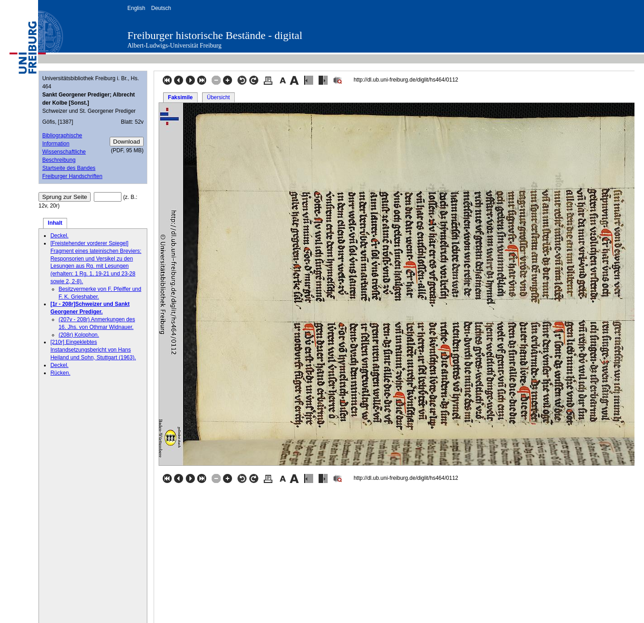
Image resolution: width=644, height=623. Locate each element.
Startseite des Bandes (68, 168)
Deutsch (161, 8)
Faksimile (180, 97)
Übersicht (218, 97)
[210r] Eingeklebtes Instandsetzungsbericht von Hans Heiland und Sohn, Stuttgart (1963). (93, 350)
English (136, 8)
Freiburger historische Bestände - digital (214, 35)
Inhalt (55, 223)
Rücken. (60, 373)
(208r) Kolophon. (78, 335)
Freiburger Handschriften (72, 176)
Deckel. (59, 235)
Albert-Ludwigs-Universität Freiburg (174, 45)
